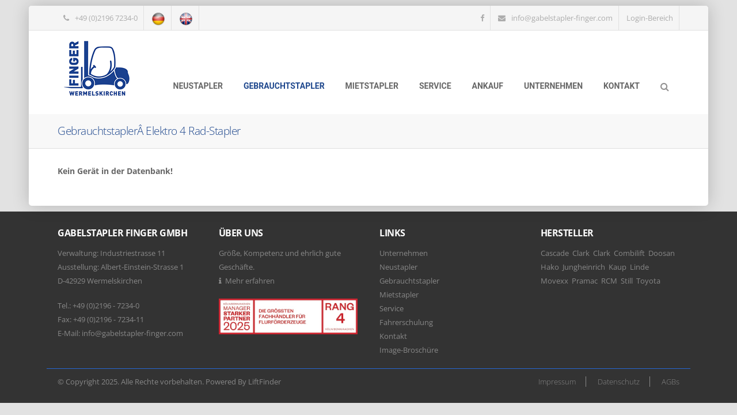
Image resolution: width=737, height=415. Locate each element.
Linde (639, 267)
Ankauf (487, 85)
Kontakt (621, 85)
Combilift (629, 253)
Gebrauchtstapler (284, 85)
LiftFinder (264, 381)
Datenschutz (619, 381)
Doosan (661, 253)
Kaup (617, 267)
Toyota (648, 281)
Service (435, 85)
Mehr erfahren (250, 281)
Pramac (585, 281)
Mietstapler (371, 85)
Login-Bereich (649, 18)
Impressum (557, 381)
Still (627, 281)
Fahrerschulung (406, 322)
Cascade (555, 253)
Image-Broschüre (408, 350)
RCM (609, 281)
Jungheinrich (584, 267)
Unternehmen (553, 85)
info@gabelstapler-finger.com (562, 18)
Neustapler (198, 85)
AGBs (670, 381)
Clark (581, 253)
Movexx (554, 281)
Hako (550, 267)
